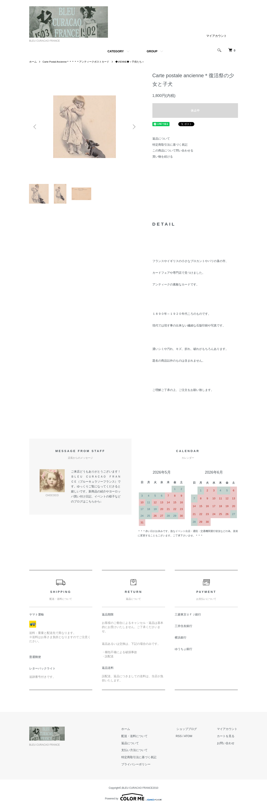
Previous (35, 127)
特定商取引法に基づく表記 (169, 144)
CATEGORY (116, 51)
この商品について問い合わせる (172, 150)
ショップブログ (188, 730)
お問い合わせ (226, 744)
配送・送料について (137, 737)
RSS (181, 737)
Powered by (133, 798)
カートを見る (226, 737)
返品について (161, 138)
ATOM (190, 737)
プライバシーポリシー (139, 765)
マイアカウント (216, 35)
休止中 (195, 110)
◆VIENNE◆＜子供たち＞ (130, 61)
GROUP (152, 51)
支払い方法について (137, 751)
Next (133, 127)
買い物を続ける (162, 156)
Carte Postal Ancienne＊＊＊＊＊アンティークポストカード (76, 61)
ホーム (33, 61)
